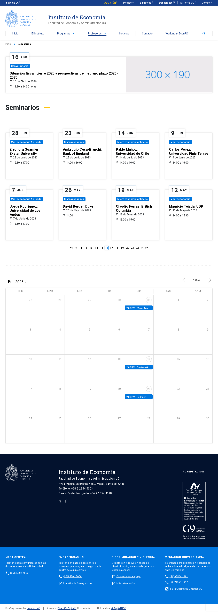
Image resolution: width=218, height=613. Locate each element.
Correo (207, 2)
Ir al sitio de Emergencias (77, 583)
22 (137, 247)
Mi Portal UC (187, 2)
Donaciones (166, 2)
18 (116, 247)
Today (196, 280)
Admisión (110, 2)
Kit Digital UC (117, 608)
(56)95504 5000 (72, 576)
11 (80, 247)
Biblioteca (146, 2)
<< (71, 247)
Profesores (97, 33)
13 (90, 247)
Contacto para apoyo (128, 576)
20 (127, 247)
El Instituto (37, 33)
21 (132, 247)
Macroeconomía (74, 142)
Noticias (124, 33)
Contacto (147, 33)
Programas (66, 33)
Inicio (15, 33)
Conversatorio (19, 66)
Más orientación (125, 583)
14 (96, 247)
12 (85, 247)
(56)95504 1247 (179, 582)
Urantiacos (32, 608)
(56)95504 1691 (179, 576)
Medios (128, 2)
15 (101, 247)
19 (122, 247)
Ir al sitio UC (12, 2)
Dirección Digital (66, 608)
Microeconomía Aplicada (26, 142)
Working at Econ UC (177, 33)
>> (146, 247)
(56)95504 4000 (19, 572)
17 (111, 247)
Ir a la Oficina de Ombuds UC (186, 588)
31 (148, 300)
